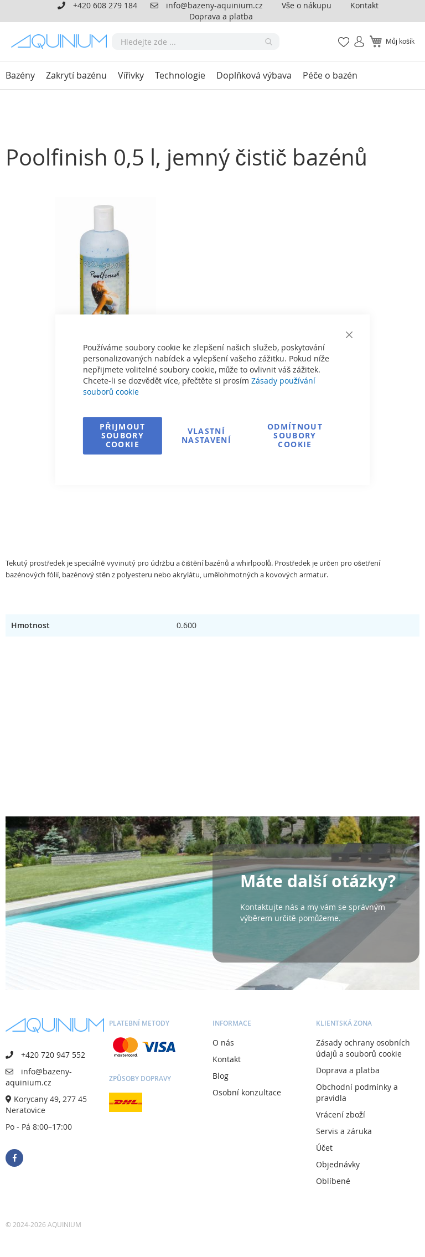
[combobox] (195, 41)
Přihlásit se (355, 35)
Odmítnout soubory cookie (295, 435)
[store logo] (61, 41)
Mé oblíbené (340, 35)
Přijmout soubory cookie (123, 435)
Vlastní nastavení (206, 435)
